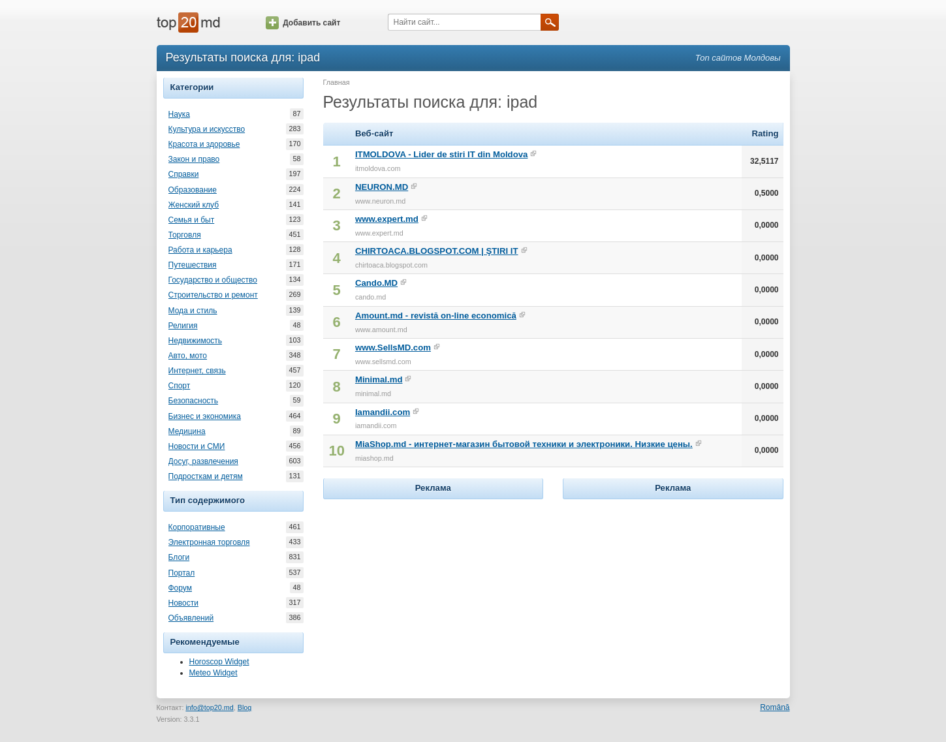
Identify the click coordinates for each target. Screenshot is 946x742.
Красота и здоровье (204, 144)
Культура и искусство (206, 129)
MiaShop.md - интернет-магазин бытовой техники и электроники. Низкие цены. (524, 444)
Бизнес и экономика (204, 416)
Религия (183, 325)
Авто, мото (188, 355)
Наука (179, 114)
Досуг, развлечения (203, 461)
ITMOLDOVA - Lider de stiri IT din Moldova (441, 154)
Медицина (187, 431)
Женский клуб (193, 205)
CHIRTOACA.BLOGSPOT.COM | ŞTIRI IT (436, 251)
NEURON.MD (381, 187)
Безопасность (193, 400)
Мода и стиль (192, 310)
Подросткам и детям (205, 476)
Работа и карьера (200, 250)
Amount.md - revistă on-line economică (435, 315)
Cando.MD (376, 283)
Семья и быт (191, 220)
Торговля (184, 235)
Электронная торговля (209, 542)
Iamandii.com (382, 412)
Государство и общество (212, 280)
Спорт (179, 385)
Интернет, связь (197, 370)
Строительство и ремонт (213, 295)
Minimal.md (379, 379)
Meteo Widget (213, 672)
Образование (192, 190)
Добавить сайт (303, 22)
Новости (183, 603)
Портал (181, 573)
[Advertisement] (433, 584)
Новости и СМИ (196, 446)
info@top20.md (209, 707)
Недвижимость (195, 340)
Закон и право (194, 159)
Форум (180, 588)
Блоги (179, 557)
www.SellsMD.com (393, 347)
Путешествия (192, 265)
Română (774, 707)
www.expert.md (386, 219)
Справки (183, 174)
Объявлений (191, 618)
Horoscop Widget (219, 661)
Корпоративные (196, 527)
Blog (245, 707)
